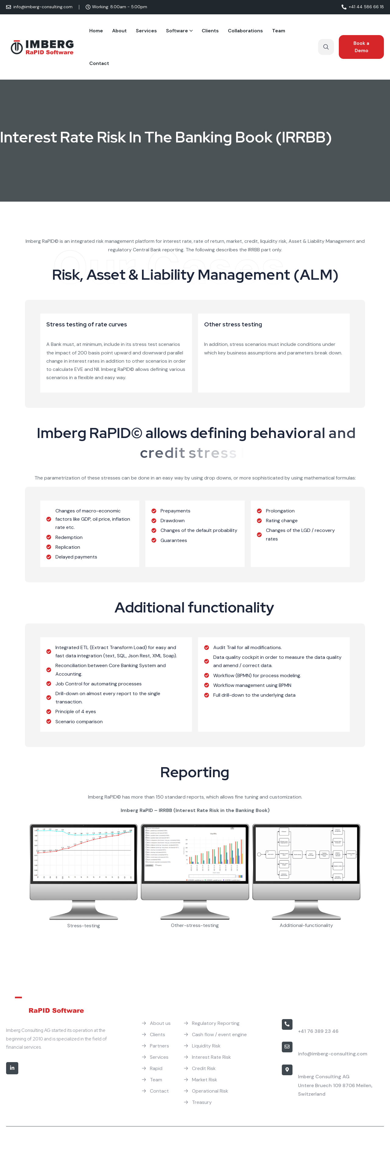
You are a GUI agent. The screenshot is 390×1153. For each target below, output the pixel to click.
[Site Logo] (42, 47)
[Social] (12, 1068)
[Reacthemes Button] (361, 47)
